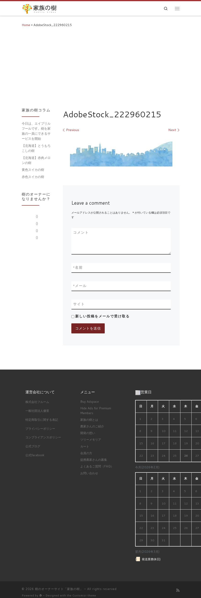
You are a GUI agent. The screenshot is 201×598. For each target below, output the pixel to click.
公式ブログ (32, 446)
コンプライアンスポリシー (43, 437)
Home (26, 25)
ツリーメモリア (90, 439)
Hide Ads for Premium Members (95, 410)
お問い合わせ (89, 473)
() (36, 216)
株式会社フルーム (37, 402)
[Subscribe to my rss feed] (178, 590)
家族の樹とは (89, 419)
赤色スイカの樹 (33, 176)
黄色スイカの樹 (33, 169)
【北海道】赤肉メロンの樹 (36, 160)
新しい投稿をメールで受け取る (102, 316)
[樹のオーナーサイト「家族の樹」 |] (39, 7)
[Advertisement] (100, 67)
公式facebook (34, 455)
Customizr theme (84, 595)
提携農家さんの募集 (93, 459)
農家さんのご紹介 (92, 426)
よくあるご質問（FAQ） (97, 466)
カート (84, 446)
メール (80, 286)
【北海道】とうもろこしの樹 (36, 148)
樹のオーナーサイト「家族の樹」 (59, 589)
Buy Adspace (89, 401)
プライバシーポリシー (40, 428)
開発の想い (87, 433)
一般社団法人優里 (37, 410)
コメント (81, 232)
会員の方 (86, 453)
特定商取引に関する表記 (41, 419)
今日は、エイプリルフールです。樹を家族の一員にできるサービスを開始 (36, 131)
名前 (78, 268)
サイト (79, 304)
